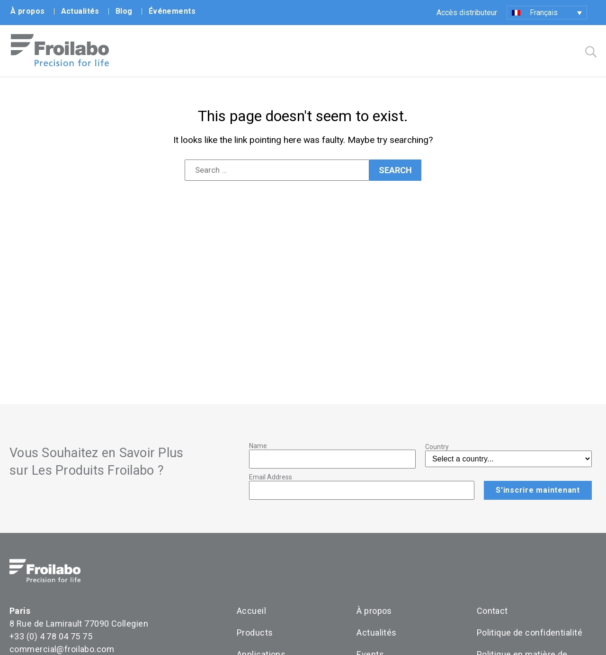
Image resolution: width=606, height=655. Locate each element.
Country (437, 447)
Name (258, 446)
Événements (172, 11)
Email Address (270, 477)
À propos (27, 11)
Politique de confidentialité (529, 632)
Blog (124, 11)
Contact (492, 611)
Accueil (251, 611)
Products (255, 632)
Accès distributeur (467, 12)
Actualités (80, 11)
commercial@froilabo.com (61, 649)
